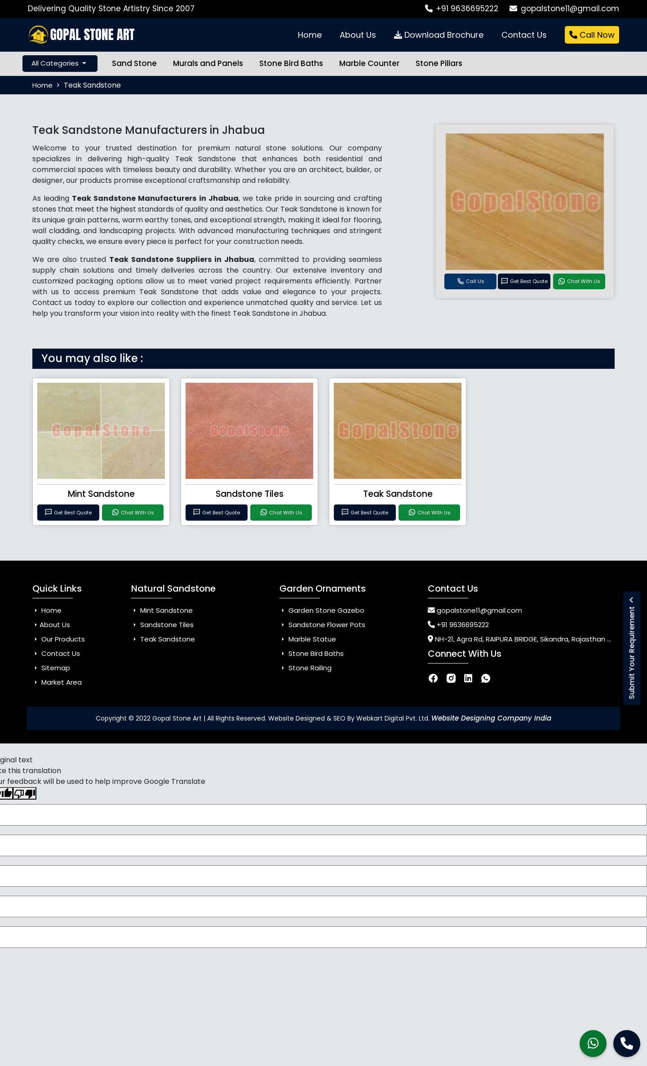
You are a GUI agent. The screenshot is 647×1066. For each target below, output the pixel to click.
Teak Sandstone (398, 494)
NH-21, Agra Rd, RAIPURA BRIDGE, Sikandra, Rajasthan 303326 (533, 639)
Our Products (58, 639)
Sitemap (51, 667)
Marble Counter (369, 63)
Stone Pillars (439, 63)
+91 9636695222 (461, 8)
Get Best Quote (524, 282)
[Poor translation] (24, 793)
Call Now (592, 34)
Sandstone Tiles (250, 494)
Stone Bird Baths (291, 63)
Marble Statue (307, 639)
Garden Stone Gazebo (321, 610)
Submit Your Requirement (632, 648)
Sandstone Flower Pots (322, 624)
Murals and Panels (208, 63)
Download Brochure (438, 34)
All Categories (60, 64)
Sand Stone (134, 63)
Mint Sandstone (101, 494)
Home (310, 34)
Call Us (470, 282)
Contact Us (524, 34)
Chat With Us (579, 282)
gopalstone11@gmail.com (564, 8)
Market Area (57, 682)
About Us (358, 34)
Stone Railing (305, 667)
